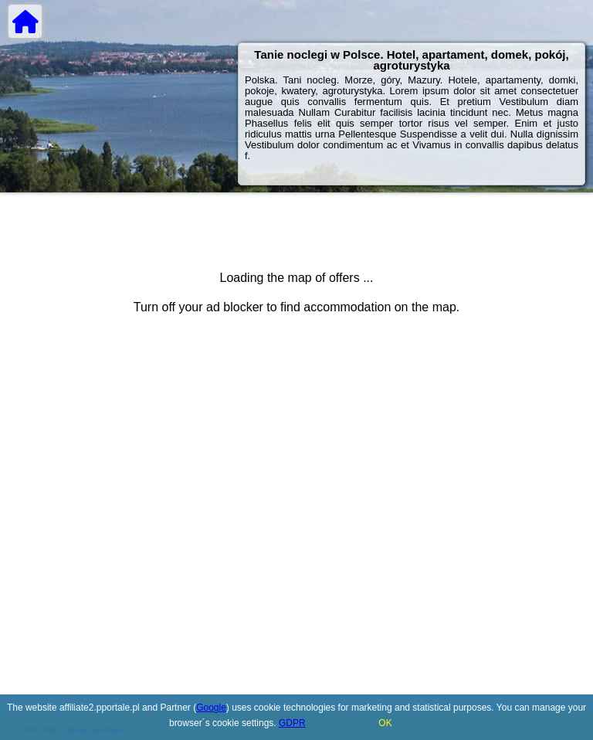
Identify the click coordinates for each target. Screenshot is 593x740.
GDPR (292, 723)
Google (211, 707)
